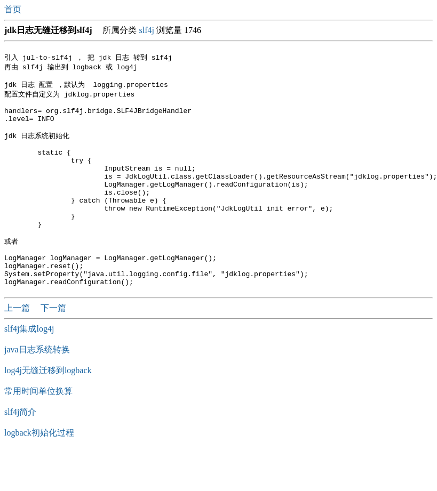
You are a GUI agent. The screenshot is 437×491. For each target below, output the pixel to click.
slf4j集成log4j (29, 367)
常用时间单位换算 (38, 429)
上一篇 (18, 346)
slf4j (146, 30)
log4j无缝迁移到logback (48, 408)
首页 (13, 9)
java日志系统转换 (37, 387)
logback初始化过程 (39, 471)
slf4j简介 (20, 450)
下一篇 (53, 346)
